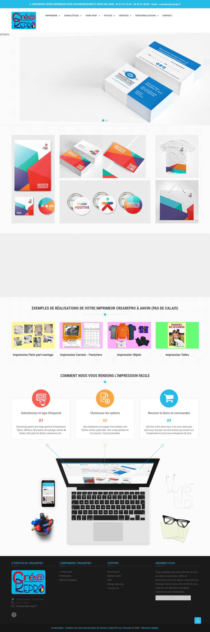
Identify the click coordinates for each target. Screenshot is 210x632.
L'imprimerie (66, 571)
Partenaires (65, 576)
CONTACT (167, 15)
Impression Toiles (177, 354)
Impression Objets (129, 354)
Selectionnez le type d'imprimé (41, 413)
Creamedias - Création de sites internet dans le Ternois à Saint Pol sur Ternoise (91, 628)
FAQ (109, 580)
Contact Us (113, 588)
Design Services (115, 584)
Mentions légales (68, 580)
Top (197, 620)
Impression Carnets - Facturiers (81, 354)
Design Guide (114, 576)
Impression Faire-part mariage (33, 354)
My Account (113, 571)
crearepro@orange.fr (26, 606)
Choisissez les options (105, 413)
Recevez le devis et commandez (169, 413)
